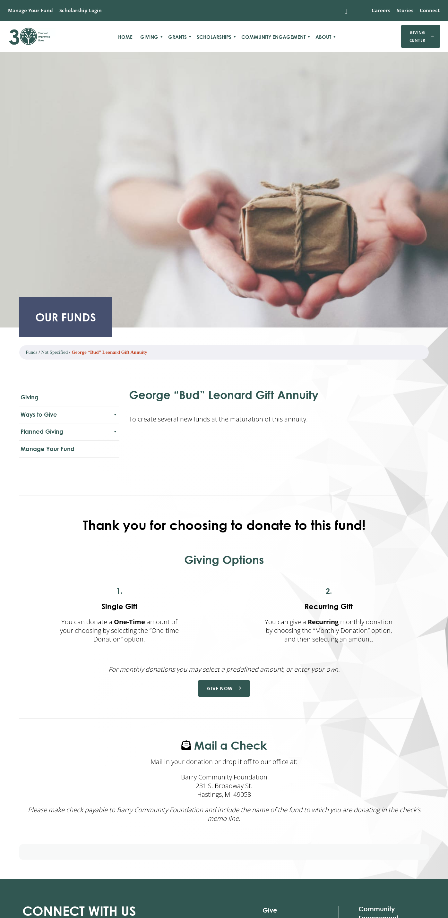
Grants (177, 37)
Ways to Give (69, 414)
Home (125, 37)
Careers (381, 10)
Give (270, 910)
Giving (149, 37)
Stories (405, 10)
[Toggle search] (346, 11)
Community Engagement (273, 37)
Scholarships (214, 37)
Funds (32, 352)
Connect (430, 10)
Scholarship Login (80, 10)
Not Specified (54, 352)
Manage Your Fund (30, 10)
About (323, 37)
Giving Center (421, 36)
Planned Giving (69, 431)
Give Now (224, 688)
